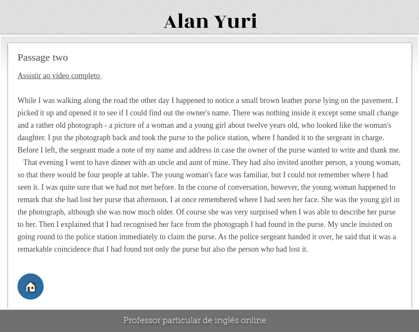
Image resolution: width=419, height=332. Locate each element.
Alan (186, 21)
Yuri (235, 21)
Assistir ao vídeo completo (60, 75)
